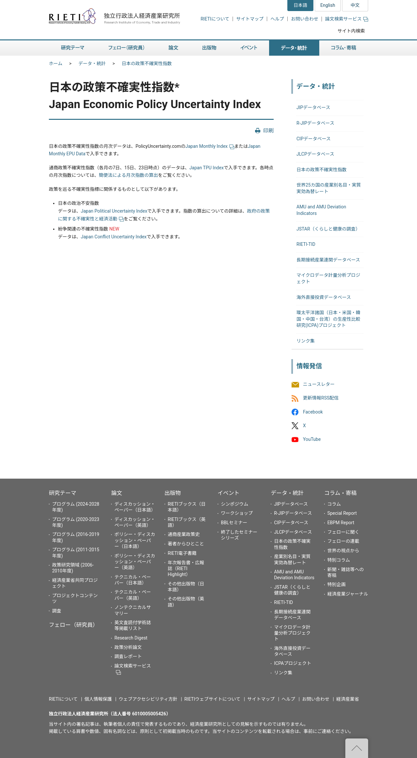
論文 (116, 493)
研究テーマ (62, 493)
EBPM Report (340, 522)
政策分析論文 (128, 647)
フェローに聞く (343, 532)
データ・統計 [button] (294, 48)
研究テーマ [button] (72, 48)
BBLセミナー (234, 522)
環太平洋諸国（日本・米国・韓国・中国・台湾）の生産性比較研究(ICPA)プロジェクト (328, 319)
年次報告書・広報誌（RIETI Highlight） (186, 568)
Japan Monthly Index (209, 146)
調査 (56, 610)
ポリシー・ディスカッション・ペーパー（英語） (134, 561)
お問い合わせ (304, 18)
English (327, 5)
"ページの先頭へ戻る (356, 748)
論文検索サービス (346, 18)
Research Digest (130, 637)
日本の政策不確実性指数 (147, 63)
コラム (334, 504)
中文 (355, 5)
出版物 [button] (209, 48)
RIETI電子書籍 (182, 553)
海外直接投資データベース (323, 297)
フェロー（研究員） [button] (126, 48)
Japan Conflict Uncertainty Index (114, 236)
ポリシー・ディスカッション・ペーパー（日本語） (134, 540)
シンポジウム (234, 504)
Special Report (342, 513)
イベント (228, 493)
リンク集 (305, 341)
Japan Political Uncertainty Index (114, 211)
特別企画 (336, 584)
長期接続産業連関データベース (328, 259)
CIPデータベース (313, 138)
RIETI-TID (305, 244)
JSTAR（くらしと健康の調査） (328, 229)
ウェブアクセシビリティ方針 (148, 699)
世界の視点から (343, 550)
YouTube (312, 439)
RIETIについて (215, 18)
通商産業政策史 (184, 534)
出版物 (173, 493)
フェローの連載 (343, 541)
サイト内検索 (351, 31)
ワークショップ (237, 513)
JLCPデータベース (315, 154)
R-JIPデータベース (315, 123)
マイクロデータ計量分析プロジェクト (292, 633)
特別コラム (338, 560)
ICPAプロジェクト (292, 663)
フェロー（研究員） (73, 625)
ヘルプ (277, 18)
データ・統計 (92, 63)
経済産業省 (347, 699)
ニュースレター (319, 384)
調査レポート (128, 656)
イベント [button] (248, 48)
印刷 (268, 131)
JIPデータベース (313, 107)
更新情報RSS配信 (320, 398)
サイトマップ (250, 18)
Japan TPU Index (206, 167)
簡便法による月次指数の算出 (128, 175)
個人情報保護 (98, 699)
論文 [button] (173, 48)
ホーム (56, 63)
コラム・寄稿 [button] (343, 48)
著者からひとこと (186, 543)
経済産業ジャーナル (347, 594)
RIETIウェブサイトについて (212, 699)
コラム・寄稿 (340, 493)
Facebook (313, 411)
